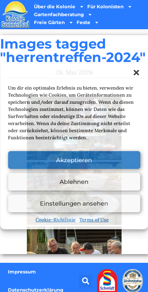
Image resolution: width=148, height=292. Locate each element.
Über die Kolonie (59, 7)
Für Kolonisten (109, 7)
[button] (136, 73)
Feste (88, 22)
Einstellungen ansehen (74, 203)
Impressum (22, 272)
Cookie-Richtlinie (55, 220)
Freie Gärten (53, 22)
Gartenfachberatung (63, 15)
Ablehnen (74, 181)
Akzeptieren (74, 160)
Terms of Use (94, 220)
